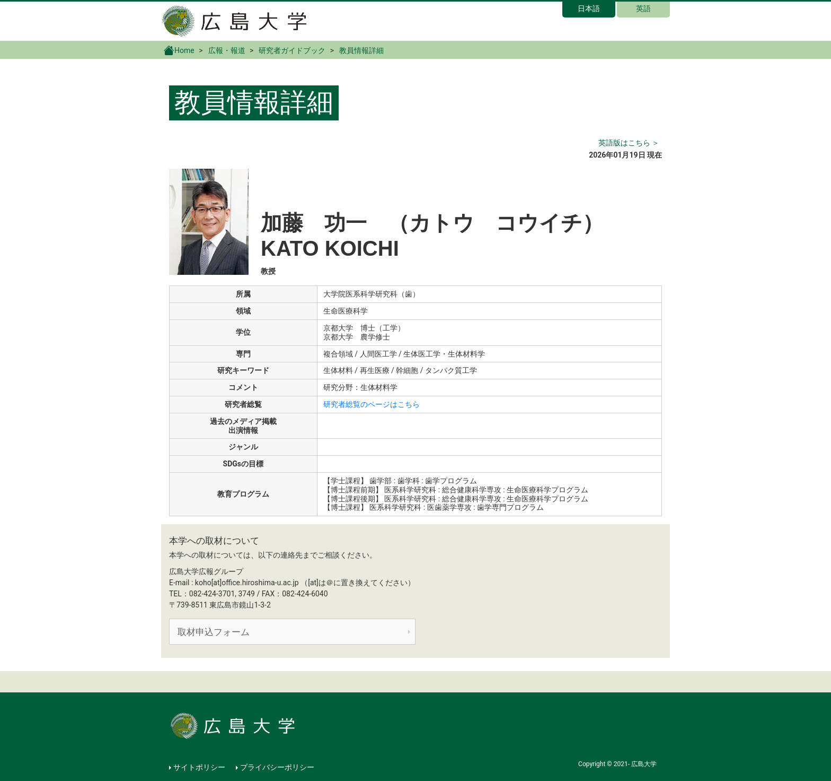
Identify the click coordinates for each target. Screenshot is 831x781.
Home (179, 50)
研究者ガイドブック (292, 50)
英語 (643, 8)
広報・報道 (226, 50)
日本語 (589, 8)
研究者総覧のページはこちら (371, 404)
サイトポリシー (199, 767)
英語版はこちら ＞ (628, 142)
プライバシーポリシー (277, 767)
